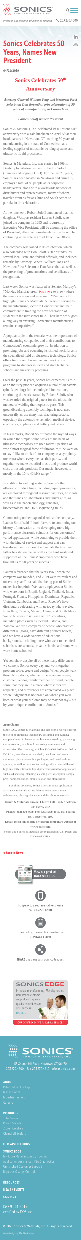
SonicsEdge (12, 1151)
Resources (11, 1182)
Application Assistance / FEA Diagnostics (28, 1161)
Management (11, 1092)
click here (46, 291)
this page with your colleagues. (40, 959)
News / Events (13, 1189)
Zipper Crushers (13, 1128)
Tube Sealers (11, 1118)
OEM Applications (16, 1144)
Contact (9, 1197)
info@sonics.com (63, 1069)
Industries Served (14, 1097)
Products (10, 1113)
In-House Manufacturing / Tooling (25, 1156)
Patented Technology (16, 1087)
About (8, 1082)
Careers (8, 1102)
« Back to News (13, 852)
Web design (9, 1233)
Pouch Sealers (12, 1123)
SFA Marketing (26, 1233)
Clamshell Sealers (14, 1133)
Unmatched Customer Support (22, 1166)
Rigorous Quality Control (19, 1171)
